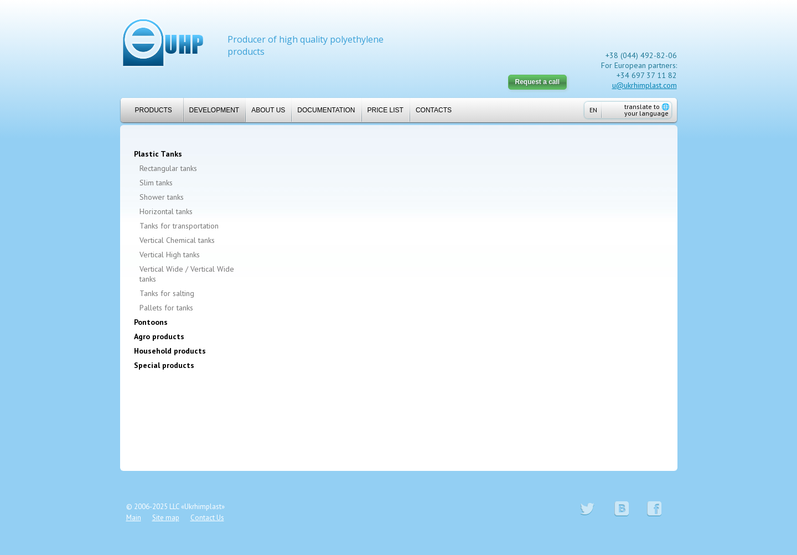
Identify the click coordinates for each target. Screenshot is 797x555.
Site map (165, 517)
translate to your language (647, 109)
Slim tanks (156, 183)
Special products (164, 365)
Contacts (434, 110)
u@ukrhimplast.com (644, 85)
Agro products (159, 336)
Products (149, 110)
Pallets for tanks (166, 308)
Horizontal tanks (166, 211)
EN (593, 110)
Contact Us (207, 517)
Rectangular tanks (168, 168)
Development (214, 110)
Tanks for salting (166, 293)
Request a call (537, 82)
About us (268, 110)
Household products (170, 351)
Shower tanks (161, 197)
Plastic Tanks (158, 154)
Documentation (326, 110)
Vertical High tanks (169, 255)
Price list (385, 110)
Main (133, 517)
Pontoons (151, 322)
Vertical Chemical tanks (177, 240)
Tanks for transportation (179, 226)
